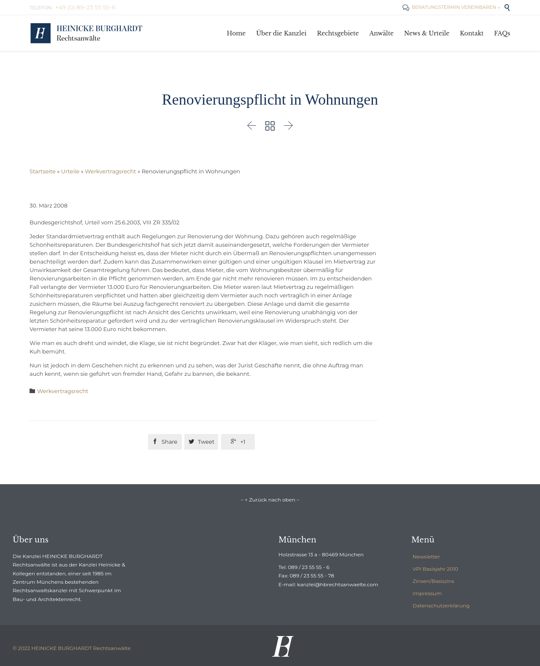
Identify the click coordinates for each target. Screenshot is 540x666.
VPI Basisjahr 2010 (435, 569)
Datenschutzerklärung (441, 605)
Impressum (427, 593)
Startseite (43, 171)
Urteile (70, 171)
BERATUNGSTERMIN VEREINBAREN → (451, 7)
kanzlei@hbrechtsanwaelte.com (337, 584)
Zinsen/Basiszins (433, 581)
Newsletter (426, 556)
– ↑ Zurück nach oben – (270, 499)
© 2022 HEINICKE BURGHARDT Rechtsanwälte (72, 648)
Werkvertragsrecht (110, 171)
